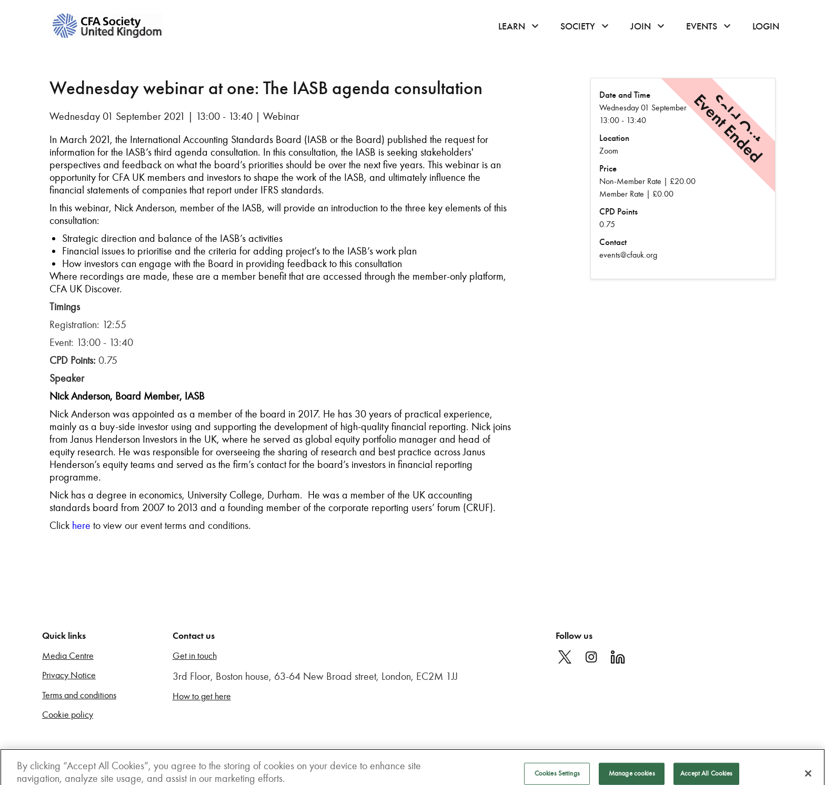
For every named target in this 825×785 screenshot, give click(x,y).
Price (608, 168)
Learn (511, 26)
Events (701, 26)
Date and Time (624, 94)
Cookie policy (67, 714)
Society (577, 26)
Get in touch (195, 655)
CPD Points (618, 211)
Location (614, 138)
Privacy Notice (69, 675)
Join (640, 26)
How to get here (202, 696)
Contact (613, 242)
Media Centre (68, 655)
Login (765, 26)
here (81, 525)
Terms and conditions (79, 695)
